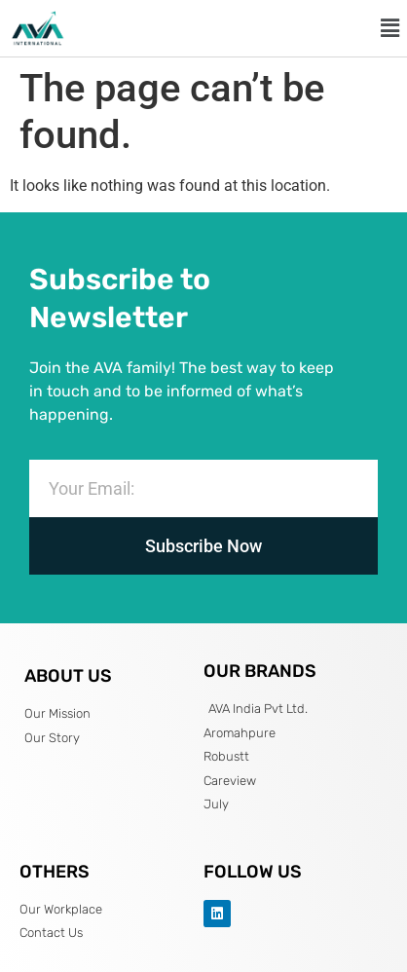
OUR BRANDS (260, 671)
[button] (390, 28)
